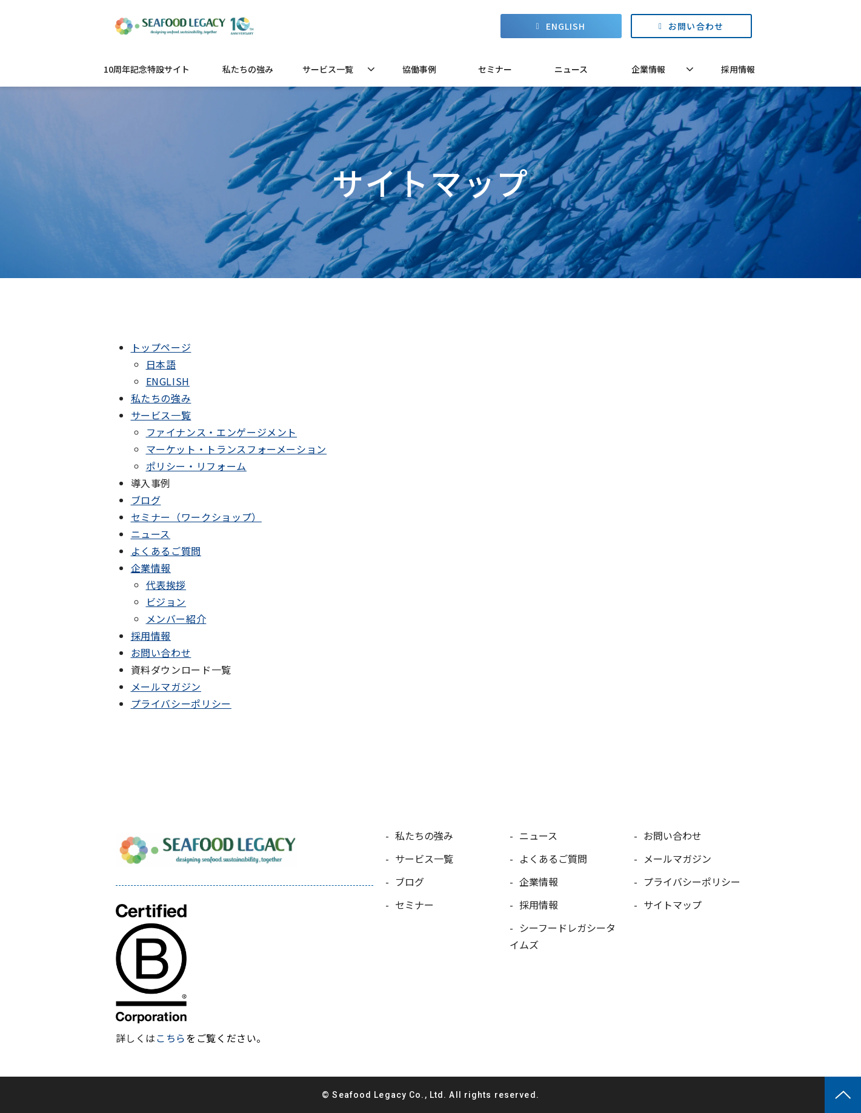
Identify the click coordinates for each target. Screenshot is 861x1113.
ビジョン (166, 601)
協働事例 (419, 69)
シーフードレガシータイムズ (563, 936)
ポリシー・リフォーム (196, 466)
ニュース (571, 69)
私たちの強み (247, 69)
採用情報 (738, 69)
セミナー (495, 69)
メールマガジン (166, 686)
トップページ (161, 347)
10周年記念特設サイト (147, 69)
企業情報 (648, 69)
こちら (171, 1038)
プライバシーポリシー (181, 703)
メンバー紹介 (176, 618)
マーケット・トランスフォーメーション (236, 449)
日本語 (161, 364)
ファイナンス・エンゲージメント (222, 432)
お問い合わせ (695, 26)
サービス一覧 (327, 69)
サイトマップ (672, 904)
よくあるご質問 (166, 550)
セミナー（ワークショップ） (196, 517)
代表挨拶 (166, 584)
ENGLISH (566, 26)
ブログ (146, 500)
